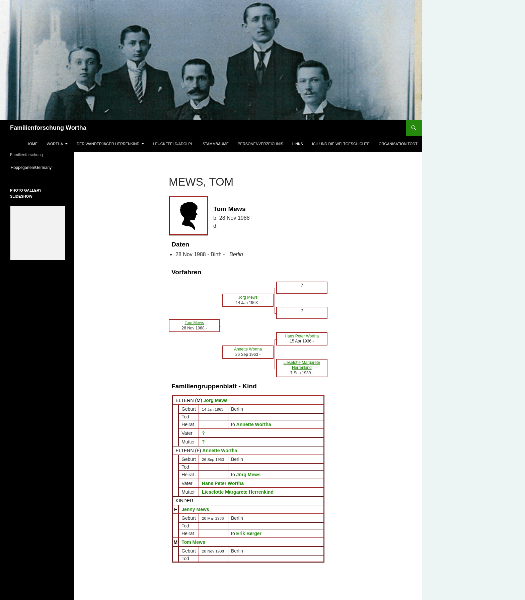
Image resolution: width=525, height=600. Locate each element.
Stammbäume (216, 144)
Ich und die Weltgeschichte (341, 144)
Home (32, 144)
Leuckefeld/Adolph (173, 144)
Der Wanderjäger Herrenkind (108, 144)
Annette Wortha (219, 450)
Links (297, 144)
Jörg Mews (215, 400)
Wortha (55, 144)
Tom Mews (193, 542)
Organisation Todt (398, 144)
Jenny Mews (195, 509)
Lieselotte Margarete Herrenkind (238, 492)
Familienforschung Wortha (48, 127)
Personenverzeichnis (260, 144)
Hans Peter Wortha (223, 483)
